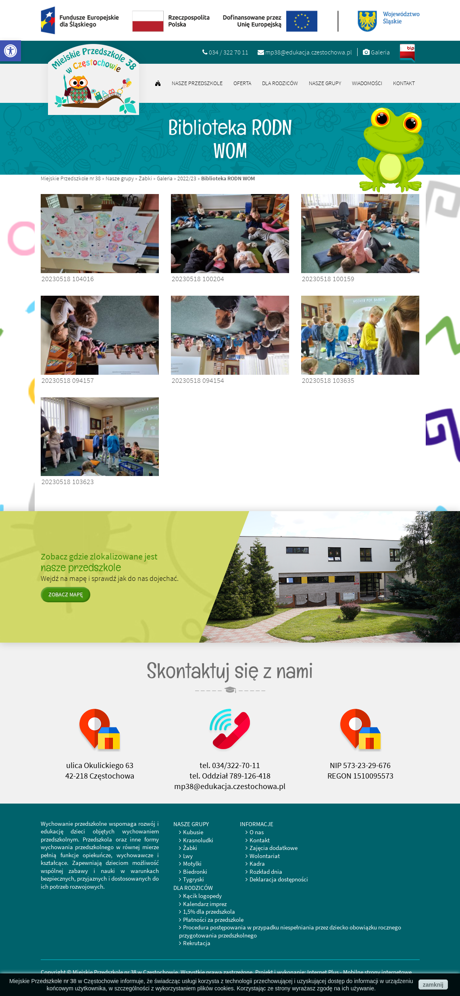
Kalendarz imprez (205, 904)
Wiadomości (367, 83)
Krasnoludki (198, 840)
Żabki (145, 178)
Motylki (192, 863)
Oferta (242, 83)
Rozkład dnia (266, 871)
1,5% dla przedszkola (209, 911)
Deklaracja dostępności (279, 879)
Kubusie (193, 832)
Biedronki (195, 871)
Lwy (188, 856)
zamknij (433, 984)
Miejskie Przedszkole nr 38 (71, 178)
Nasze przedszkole (197, 83)
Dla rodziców (280, 83)
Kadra (257, 863)
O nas (257, 832)
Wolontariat (265, 856)
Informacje (256, 824)
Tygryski (193, 879)
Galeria (165, 178)
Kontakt (404, 83)
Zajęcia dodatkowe (274, 848)
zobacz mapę (65, 594)
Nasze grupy (325, 83)
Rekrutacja (196, 943)
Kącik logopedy (202, 896)
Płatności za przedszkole (213, 919)
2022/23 (186, 178)
